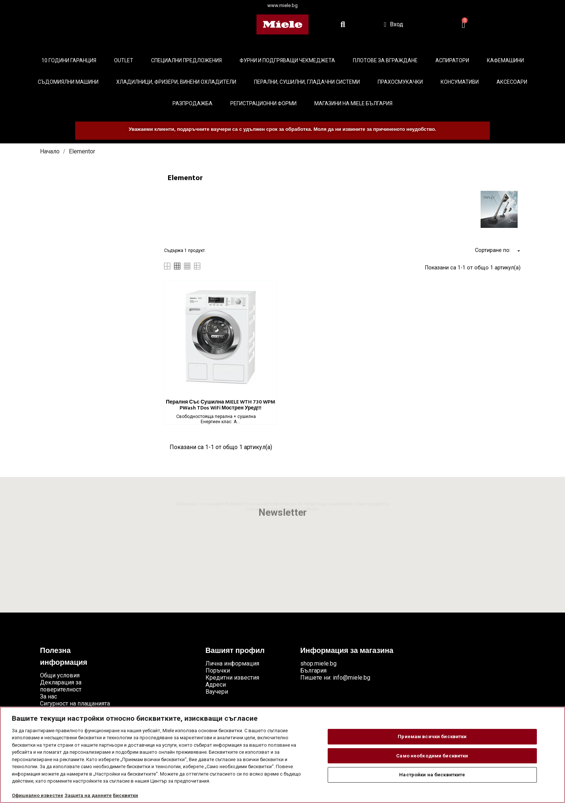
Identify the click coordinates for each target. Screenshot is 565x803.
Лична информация (232, 663)
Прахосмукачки (400, 82)
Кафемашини (505, 60)
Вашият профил (235, 651)
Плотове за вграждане (385, 60)
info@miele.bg (351, 677)
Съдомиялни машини (68, 82)
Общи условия (60, 675)
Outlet (123, 60)
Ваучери (216, 691)
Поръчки (217, 670)
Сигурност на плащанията (75, 703)
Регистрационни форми (263, 103)
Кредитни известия (232, 677)
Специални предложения (186, 60)
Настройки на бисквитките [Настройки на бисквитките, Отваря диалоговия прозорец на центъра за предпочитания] (432, 774)
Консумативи (460, 82)
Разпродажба (193, 103)
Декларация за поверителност (60, 686)
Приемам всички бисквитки (432, 736)
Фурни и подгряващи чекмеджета (287, 60)
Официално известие (37, 795)
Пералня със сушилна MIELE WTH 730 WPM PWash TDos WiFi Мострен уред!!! (220, 405)
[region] (282, 755)
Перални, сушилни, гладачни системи (307, 82)
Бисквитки (125, 795)
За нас (48, 696)
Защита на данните (88, 795)
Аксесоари (512, 82)
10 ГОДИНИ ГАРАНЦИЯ (68, 60)
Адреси (215, 684)
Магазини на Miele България (353, 103)
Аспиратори (452, 60)
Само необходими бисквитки (432, 756)
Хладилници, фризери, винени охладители (176, 82)
